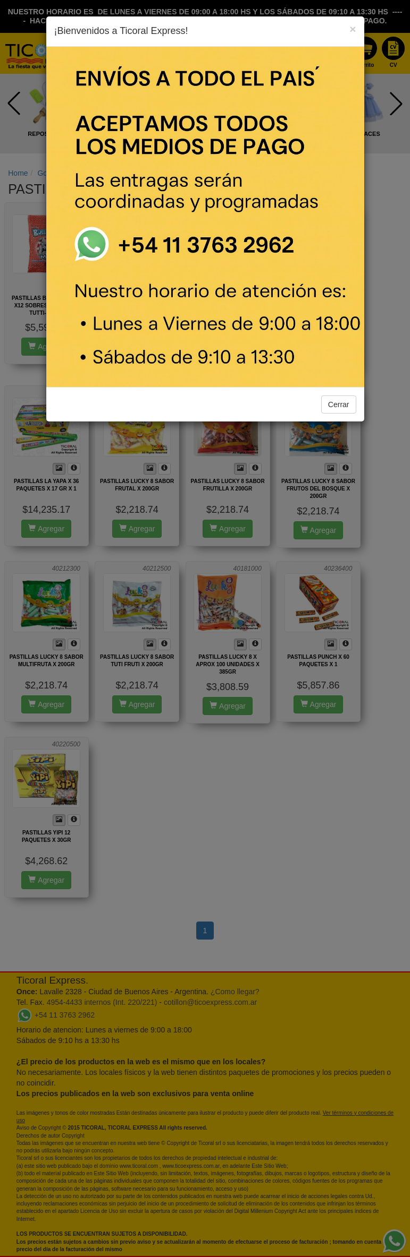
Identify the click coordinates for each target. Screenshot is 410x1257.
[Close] (352, 29)
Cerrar (338, 404)
